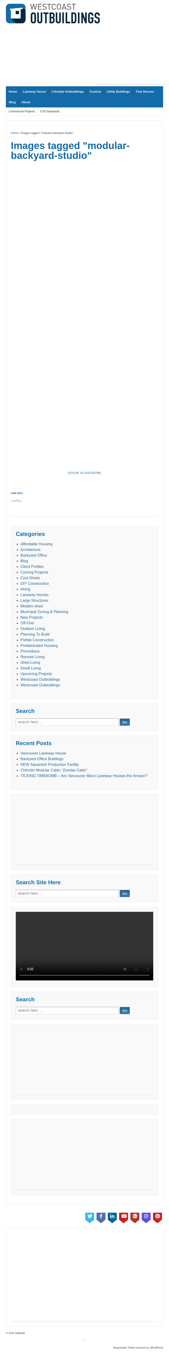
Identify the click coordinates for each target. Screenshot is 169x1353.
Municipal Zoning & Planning (44, 612)
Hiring (25, 589)
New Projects (31, 617)
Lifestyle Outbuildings (68, 91)
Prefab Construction (37, 640)
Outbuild (19, 1333)
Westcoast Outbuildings (40, 679)
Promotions (30, 651)
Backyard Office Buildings (41, 759)
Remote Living (32, 657)
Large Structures (34, 600)
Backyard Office (33, 555)
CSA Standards (49, 111)
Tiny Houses (145, 91)
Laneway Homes (34, 595)
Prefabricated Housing (39, 646)
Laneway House (34, 91)
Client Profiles (32, 567)
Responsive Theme (124, 1347)
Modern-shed (31, 606)
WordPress (156, 1347)
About (25, 102)
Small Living (30, 668)
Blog (12, 102)
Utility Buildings (118, 91)
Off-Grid (27, 623)
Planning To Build (34, 634)
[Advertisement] (130, 55)
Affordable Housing (36, 544)
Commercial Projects (22, 111)
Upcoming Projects (36, 674)
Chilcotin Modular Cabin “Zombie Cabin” (54, 770)
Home (13, 91)
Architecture (30, 550)
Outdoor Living (32, 629)
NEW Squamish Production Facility (49, 765)
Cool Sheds (30, 578)
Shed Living (30, 663)
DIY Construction (34, 584)
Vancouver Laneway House (43, 753)
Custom (95, 91)
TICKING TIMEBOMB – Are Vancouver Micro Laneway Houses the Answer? (83, 776)
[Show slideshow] (84, 473)
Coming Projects (34, 572)
